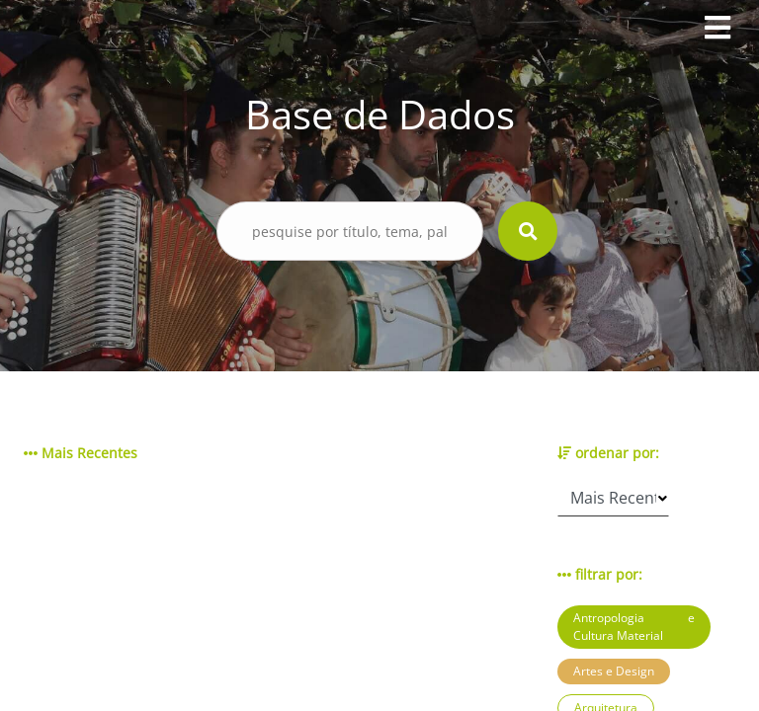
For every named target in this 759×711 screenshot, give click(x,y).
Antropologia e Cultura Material (634, 626)
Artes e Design (613, 671)
